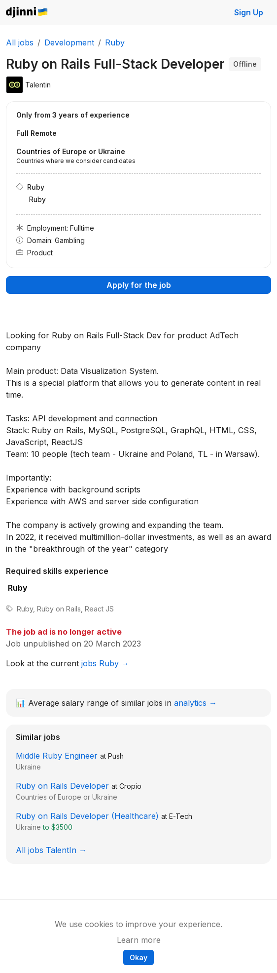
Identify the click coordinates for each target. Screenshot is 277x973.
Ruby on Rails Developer (62, 786)
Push (116, 756)
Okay (138, 957)
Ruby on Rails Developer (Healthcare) (87, 816)
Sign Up (248, 12)
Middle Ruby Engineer (57, 756)
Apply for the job (138, 285)
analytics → (195, 703)
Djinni (27, 12)
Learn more (139, 940)
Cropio (130, 786)
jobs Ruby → (105, 663)
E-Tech (180, 816)
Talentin (38, 85)
